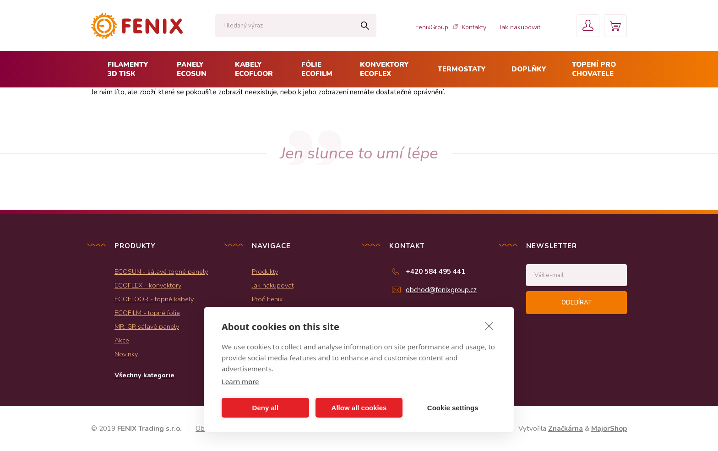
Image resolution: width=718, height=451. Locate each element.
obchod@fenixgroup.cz (441, 289)
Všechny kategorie (144, 375)
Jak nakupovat (520, 27)
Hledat (364, 25)
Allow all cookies (359, 408)
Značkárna (565, 428)
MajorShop (609, 428)
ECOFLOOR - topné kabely (154, 299)
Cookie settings (453, 408)
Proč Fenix (267, 299)
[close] (489, 325)
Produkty (265, 271)
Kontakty (474, 27)
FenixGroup (431, 27)
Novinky (126, 354)
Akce (121, 340)
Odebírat (576, 303)
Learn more (240, 381)
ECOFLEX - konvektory (147, 285)
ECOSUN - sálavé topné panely (161, 271)
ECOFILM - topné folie (147, 312)
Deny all (265, 408)
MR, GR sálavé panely (146, 326)
